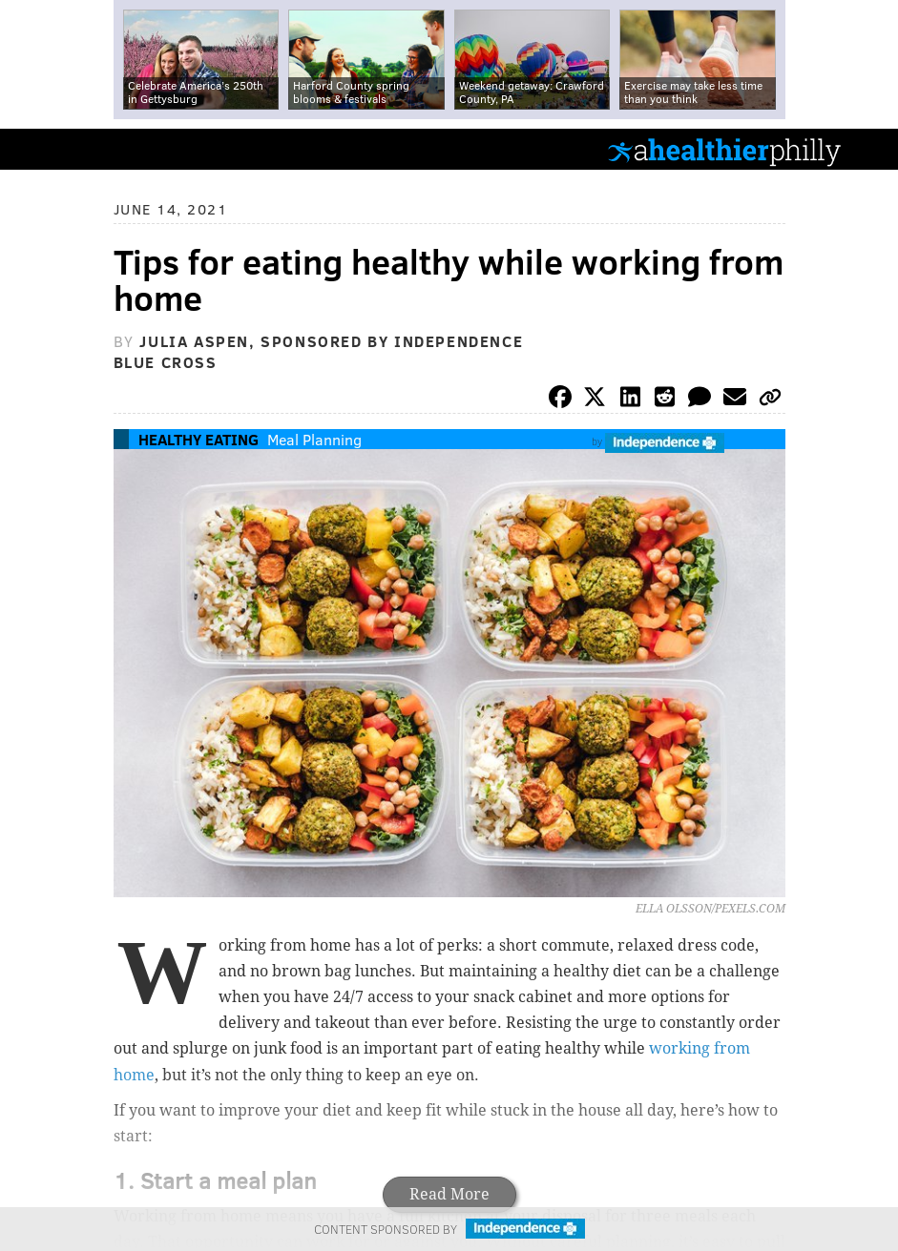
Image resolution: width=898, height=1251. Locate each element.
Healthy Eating (198, 439)
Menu (867, 149)
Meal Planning (314, 439)
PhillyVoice (46, 148)
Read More (449, 1194)
